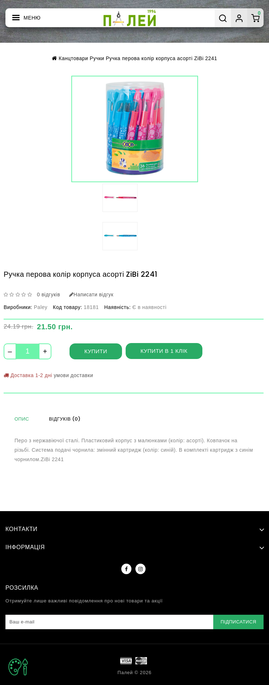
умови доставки (75, 375)
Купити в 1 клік (164, 351)
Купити (95, 351)
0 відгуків (49, 294)
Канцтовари (71, 58)
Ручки (96, 58)
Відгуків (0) (64, 418)
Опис (21, 418)
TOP (18, 667)
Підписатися (238, 621)
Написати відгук (93, 294)
